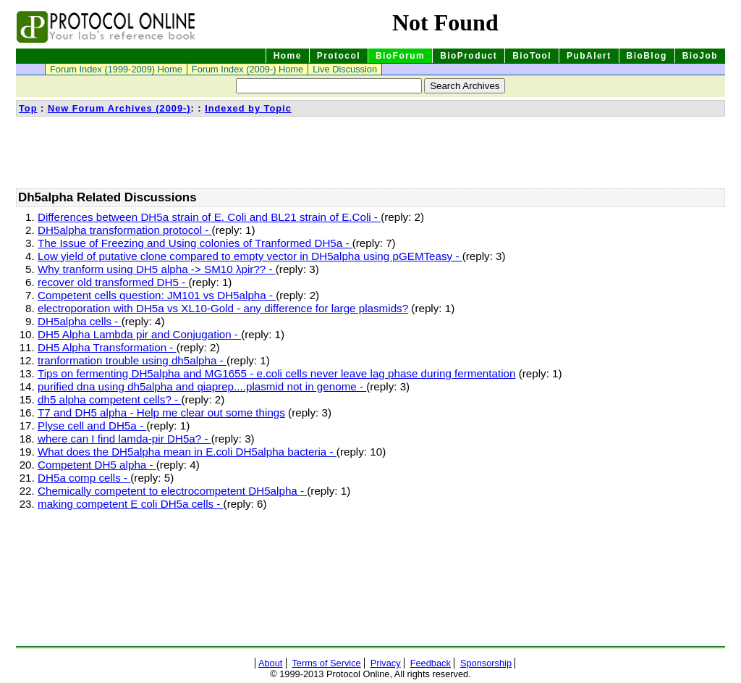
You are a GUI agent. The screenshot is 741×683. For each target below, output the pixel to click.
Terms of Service (326, 663)
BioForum (400, 56)
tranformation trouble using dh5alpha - (132, 360)
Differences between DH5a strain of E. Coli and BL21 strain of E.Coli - (209, 217)
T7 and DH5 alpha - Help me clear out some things (161, 412)
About (270, 663)
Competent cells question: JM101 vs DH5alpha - (157, 295)
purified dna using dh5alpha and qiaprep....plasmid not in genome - (202, 386)
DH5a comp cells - (84, 478)
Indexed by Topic (248, 108)
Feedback (430, 663)
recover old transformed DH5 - (113, 282)
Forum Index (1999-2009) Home (116, 69)
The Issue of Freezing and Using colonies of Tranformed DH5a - (195, 243)
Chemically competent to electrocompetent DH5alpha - (172, 491)
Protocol (338, 56)
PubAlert (589, 56)
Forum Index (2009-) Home (247, 69)
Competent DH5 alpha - (97, 464)
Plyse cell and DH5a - (92, 425)
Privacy (385, 663)
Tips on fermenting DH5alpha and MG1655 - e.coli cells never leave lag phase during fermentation (276, 373)
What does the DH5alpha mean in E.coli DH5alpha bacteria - (187, 451)
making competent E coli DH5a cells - (131, 504)
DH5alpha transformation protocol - (125, 230)
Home (288, 56)
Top (28, 108)
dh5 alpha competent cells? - (109, 399)
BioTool (531, 56)
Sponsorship (486, 663)
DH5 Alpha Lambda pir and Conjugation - (139, 334)
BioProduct (468, 56)
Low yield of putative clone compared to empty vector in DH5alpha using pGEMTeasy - (250, 256)
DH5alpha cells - (80, 321)
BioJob (700, 56)
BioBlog (647, 56)
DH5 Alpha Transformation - (107, 347)
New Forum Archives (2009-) (119, 108)
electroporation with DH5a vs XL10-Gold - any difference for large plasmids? (223, 308)
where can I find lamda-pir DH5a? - (124, 438)
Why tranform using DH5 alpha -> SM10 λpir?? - (157, 269)
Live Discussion (345, 69)
